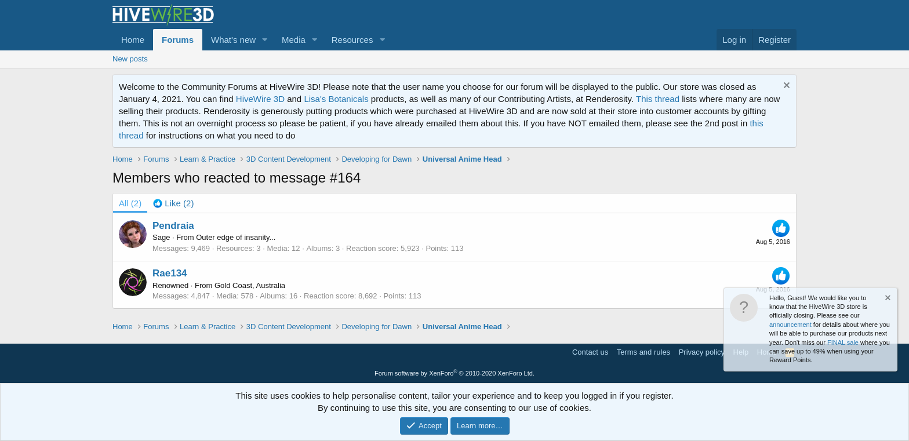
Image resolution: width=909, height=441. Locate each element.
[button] (265, 39)
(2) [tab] (130, 203)
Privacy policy (702, 352)
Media (294, 40)
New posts (130, 58)
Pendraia (173, 225)
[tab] (173, 203)
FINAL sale (843, 342)
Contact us (590, 352)
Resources (352, 40)
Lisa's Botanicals (336, 99)
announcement (790, 324)
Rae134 (169, 273)
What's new (233, 40)
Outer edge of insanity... (235, 237)
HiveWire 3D (260, 99)
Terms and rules (643, 352)
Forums (178, 40)
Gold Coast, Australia (249, 285)
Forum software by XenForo (454, 373)
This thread (657, 99)
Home (132, 40)
